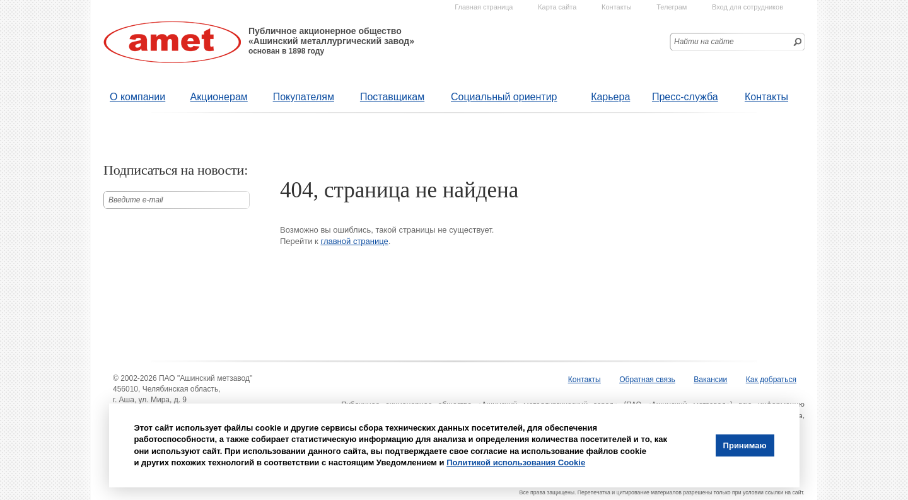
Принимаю (745, 445)
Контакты (766, 96)
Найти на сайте (704, 41)
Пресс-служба (685, 96)
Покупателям (303, 96)
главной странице (354, 241)
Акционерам (219, 96)
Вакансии (710, 379)
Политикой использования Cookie (515, 462)
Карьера (610, 96)
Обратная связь (647, 379)
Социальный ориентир (504, 96)
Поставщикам (392, 96)
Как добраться (771, 379)
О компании (137, 96)
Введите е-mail (135, 199)
